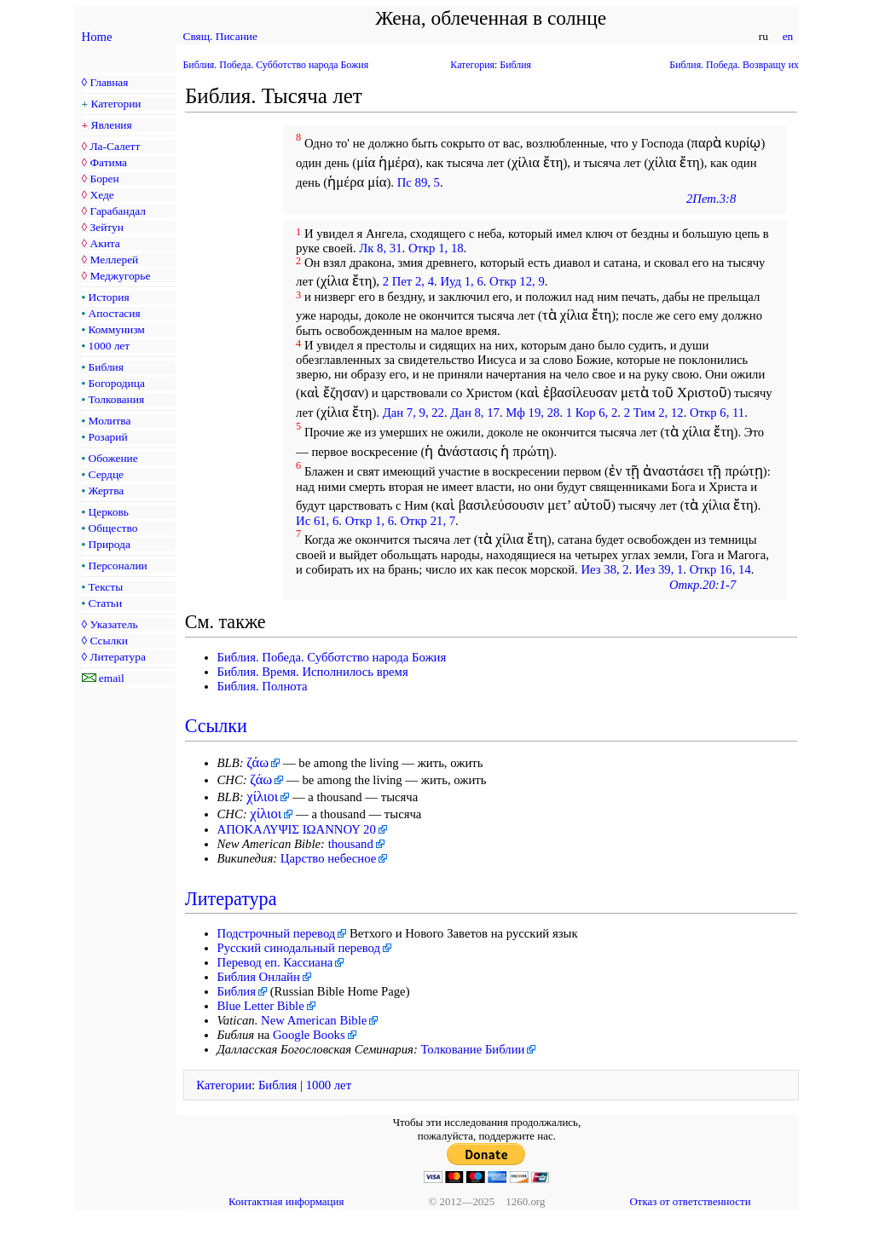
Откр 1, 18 (436, 248)
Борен (104, 178)
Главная (109, 82)
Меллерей (114, 259)
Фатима (108, 162)
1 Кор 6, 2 (592, 412)
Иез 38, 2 (604, 569)
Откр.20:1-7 (702, 585)
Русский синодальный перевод (299, 948)
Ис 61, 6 (317, 521)
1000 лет (109, 345)
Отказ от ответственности (689, 1201)
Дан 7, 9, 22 (413, 412)
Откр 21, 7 (427, 521)
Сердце (106, 474)
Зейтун (106, 227)
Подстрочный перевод (276, 933)
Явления (111, 124)
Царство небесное (328, 858)
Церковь (109, 511)
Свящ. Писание (220, 36)
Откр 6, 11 (717, 412)
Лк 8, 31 (380, 248)
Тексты (106, 586)
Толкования (116, 399)
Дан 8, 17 (475, 412)
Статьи (106, 603)
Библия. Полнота (262, 686)
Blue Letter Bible (260, 1006)
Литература (117, 656)
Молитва (110, 420)
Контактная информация (286, 1201)
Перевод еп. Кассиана (275, 962)
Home (97, 36)
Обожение (113, 458)
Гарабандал (117, 211)
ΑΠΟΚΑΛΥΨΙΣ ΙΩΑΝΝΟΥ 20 (296, 829)
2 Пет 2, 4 (408, 281)
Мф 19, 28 (532, 412)
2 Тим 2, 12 (654, 412)
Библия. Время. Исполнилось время (312, 671)
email (111, 678)
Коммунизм (117, 329)
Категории (116, 103)
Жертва (106, 490)
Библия (106, 367)
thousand (350, 844)
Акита (104, 243)
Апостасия (115, 313)
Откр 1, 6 (369, 521)
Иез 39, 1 (659, 569)
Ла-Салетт (115, 146)
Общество (113, 528)
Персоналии (118, 565)
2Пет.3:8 (711, 198)
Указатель (113, 624)
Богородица (117, 383)
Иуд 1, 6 (461, 281)
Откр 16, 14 (720, 569)
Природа (109, 544)
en (787, 36)
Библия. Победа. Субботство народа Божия (276, 65)
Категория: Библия (490, 65)
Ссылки (108, 640)
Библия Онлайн (258, 977)
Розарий (108, 436)
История (109, 297)
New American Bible (314, 1020)
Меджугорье (120, 275)
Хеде (101, 194)
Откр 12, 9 (517, 281)
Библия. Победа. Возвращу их (734, 65)
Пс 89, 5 (418, 182)
